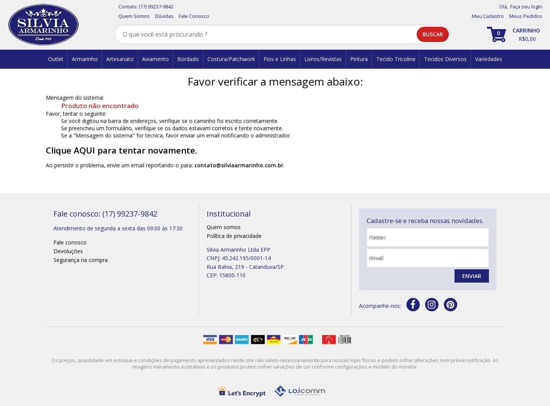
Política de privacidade (234, 235)
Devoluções (68, 251)
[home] (43, 25)
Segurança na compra (80, 260)
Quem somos (224, 227)
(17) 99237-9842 (156, 6)
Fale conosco (70, 242)
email (377, 258)
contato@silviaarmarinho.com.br (238, 165)
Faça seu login (526, 6)
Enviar (471, 276)
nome (378, 237)
